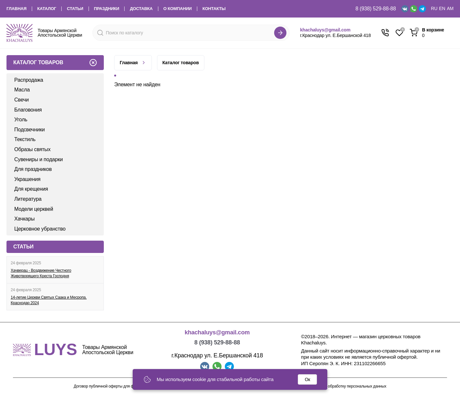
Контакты (213, 8)
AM (450, 8)
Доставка (141, 8)
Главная (16, 8)
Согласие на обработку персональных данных (345, 386)
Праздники (106, 8)
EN (442, 8)
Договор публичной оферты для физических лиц (116, 386)
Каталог (46, 8)
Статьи (75, 8)
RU (434, 8)
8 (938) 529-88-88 (376, 8)
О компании (177, 8)
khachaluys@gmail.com (325, 29)
